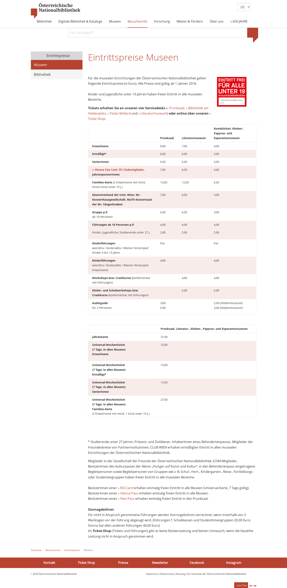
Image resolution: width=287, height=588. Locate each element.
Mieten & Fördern (190, 21)
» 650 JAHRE (239, 21)
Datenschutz (167, 574)
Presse (123, 562)
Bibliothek (44, 21)
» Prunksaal (175, 108)
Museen (115, 21)
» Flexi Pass (126, 498)
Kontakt (49, 562)
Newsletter (160, 562)
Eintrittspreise (57, 55)
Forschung (162, 21)
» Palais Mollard (119, 113)
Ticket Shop (86, 562)
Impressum (152, 574)
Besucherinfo (137, 21)
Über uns (217, 21)
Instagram (233, 562)
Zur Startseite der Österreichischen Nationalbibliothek (216, 574)
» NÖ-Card (125, 488)
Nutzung (180, 574)
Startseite (36, 550)
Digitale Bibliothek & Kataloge (80, 21)
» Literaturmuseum (152, 113)
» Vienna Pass (128, 493)
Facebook (197, 562)
